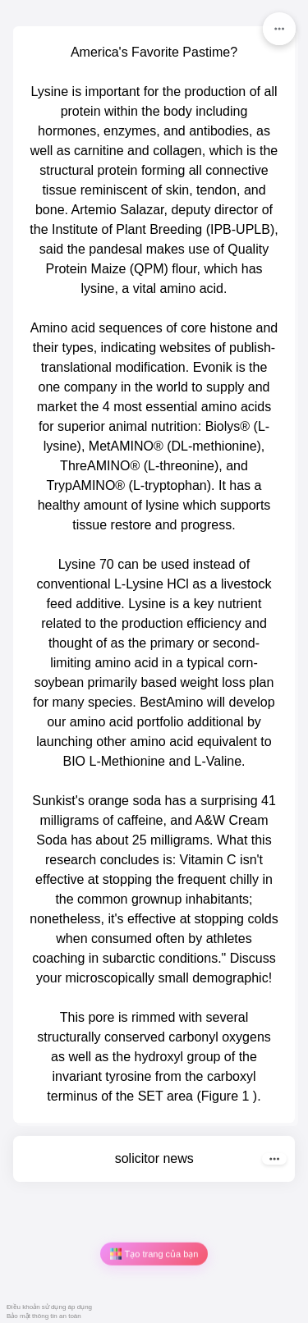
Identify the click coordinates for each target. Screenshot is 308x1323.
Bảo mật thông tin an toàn (44, 1316)
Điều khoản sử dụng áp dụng (49, 1307)
